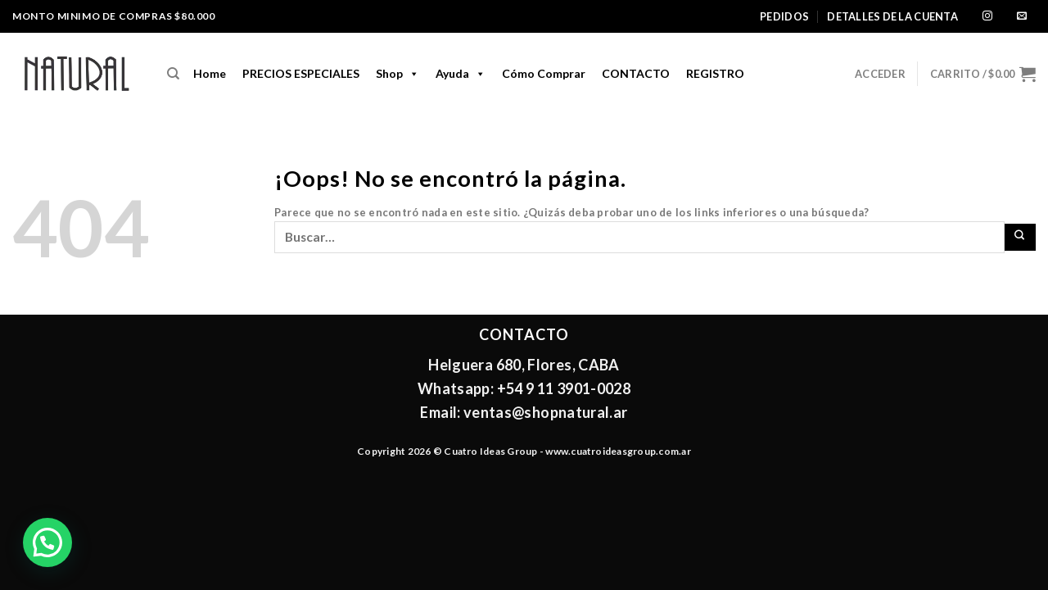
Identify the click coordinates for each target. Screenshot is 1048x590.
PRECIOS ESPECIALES (300, 73)
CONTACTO (636, 73)
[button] (47, 542)
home (209, 73)
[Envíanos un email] (1022, 17)
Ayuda (461, 73)
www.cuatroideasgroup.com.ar (617, 451)
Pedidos (784, 16)
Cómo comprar (543, 73)
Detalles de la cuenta (892, 16)
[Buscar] (173, 73)
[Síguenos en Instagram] (987, 17)
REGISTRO (715, 73)
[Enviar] (1021, 237)
